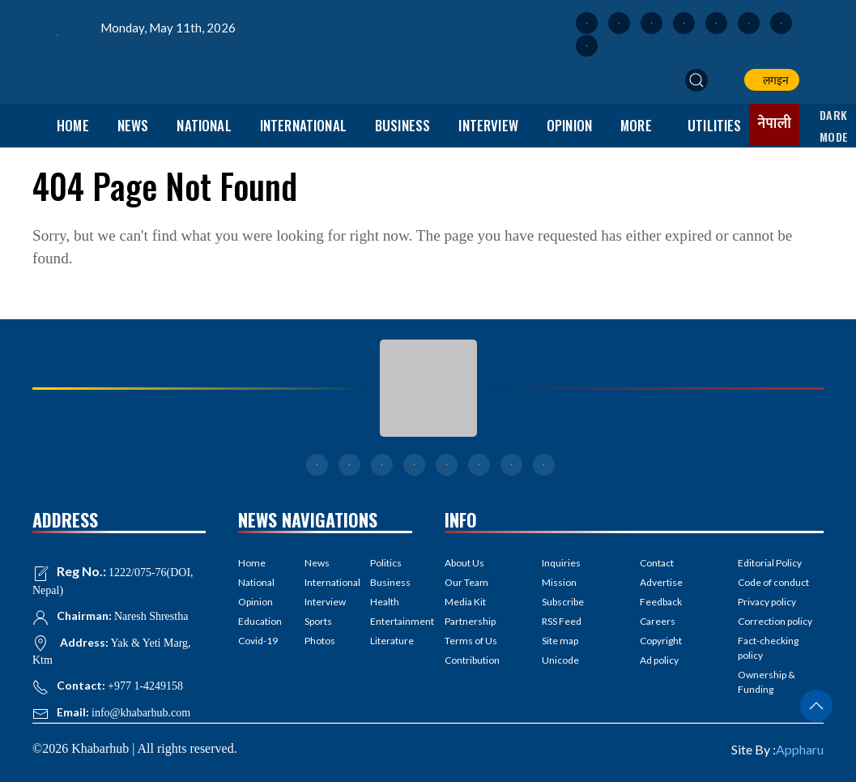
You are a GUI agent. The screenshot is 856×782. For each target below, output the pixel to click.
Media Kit (465, 602)
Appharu (800, 749)
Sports (318, 621)
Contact (657, 563)
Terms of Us (471, 641)
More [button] (636, 125)
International (303, 125)
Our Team (466, 582)
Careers (657, 621)
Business (402, 125)
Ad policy (659, 660)
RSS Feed (561, 621)
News (133, 125)
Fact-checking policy (768, 648)
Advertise (661, 582)
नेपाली (775, 124)
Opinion (569, 125)
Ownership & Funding (766, 682)
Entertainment (390, 621)
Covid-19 (258, 641)
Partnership (470, 621)
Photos (319, 641)
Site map (560, 641)
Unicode (560, 660)
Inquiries (561, 563)
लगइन (773, 80)
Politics (386, 563)
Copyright (661, 641)
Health (384, 602)
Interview (488, 125)
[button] (696, 80)
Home (73, 125)
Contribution (472, 660)
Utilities (715, 125)
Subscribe (563, 602)
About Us (464, 563)
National (204, 125)
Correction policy (775, 621)
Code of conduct (773, 582)
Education (258, 621)
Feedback (661, 602)
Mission (559, 582)
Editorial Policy (770, 563)
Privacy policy (767, 602)
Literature (390, 641)
